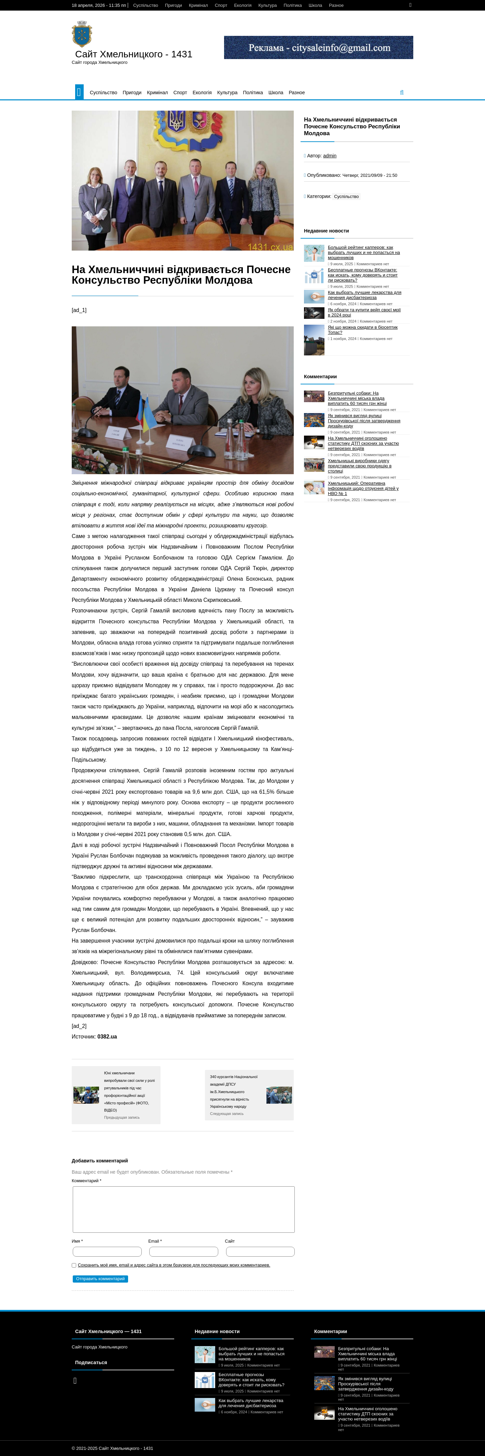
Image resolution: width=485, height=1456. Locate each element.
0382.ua (107, 1037)
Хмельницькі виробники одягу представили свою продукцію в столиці (359, 465)
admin (329, 155)
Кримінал (198, 5)
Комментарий (86, 1180)
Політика (293, 5)
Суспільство (145, 5)
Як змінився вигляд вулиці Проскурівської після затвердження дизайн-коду (364, 420)
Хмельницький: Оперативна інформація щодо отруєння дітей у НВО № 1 (363, 488)
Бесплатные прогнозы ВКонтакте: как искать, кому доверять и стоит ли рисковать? (363, 275)
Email (155, 1241)
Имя (77, 1241)
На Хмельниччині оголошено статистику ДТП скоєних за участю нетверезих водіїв (363, 443)
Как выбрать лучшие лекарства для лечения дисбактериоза (364, 295)
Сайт (230, 1241)
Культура (268, 5)
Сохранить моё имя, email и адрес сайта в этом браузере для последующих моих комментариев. (174, 1265)
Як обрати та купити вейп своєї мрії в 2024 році (364, 312)
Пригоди (173, 5)
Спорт (221, 5)
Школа (315, 5)
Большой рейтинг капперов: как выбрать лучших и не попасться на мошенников (364, 252)
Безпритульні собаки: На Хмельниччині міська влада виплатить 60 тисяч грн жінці (357, 398)
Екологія (242, 5)
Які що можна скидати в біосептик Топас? (363, 330)
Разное (336, 5)
